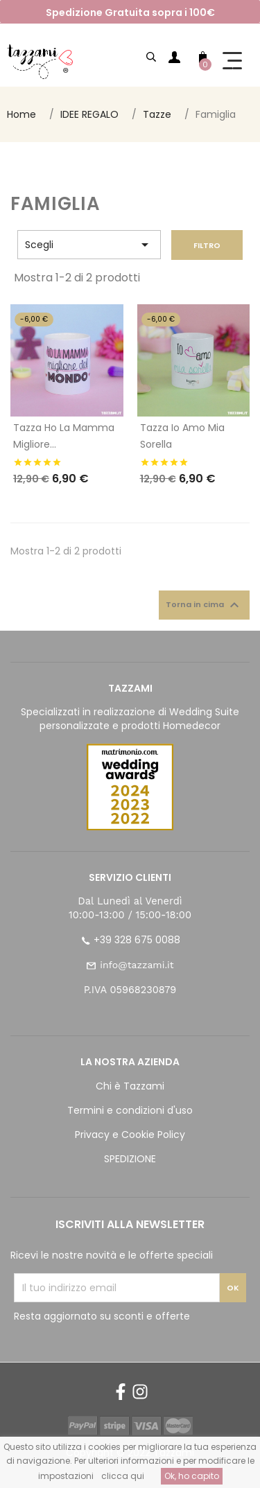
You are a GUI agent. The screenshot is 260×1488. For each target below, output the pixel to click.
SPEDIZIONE (130, 1159)
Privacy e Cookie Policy (130, 1134)
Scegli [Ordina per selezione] (89, 244)
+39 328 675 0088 (137, 940)
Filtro (206, 245)
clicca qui (122, 1476)
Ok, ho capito (191, 1476)
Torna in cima (204, 605)
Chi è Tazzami (130, 1086)
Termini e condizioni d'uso (130, 1110)
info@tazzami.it (136, 964)
